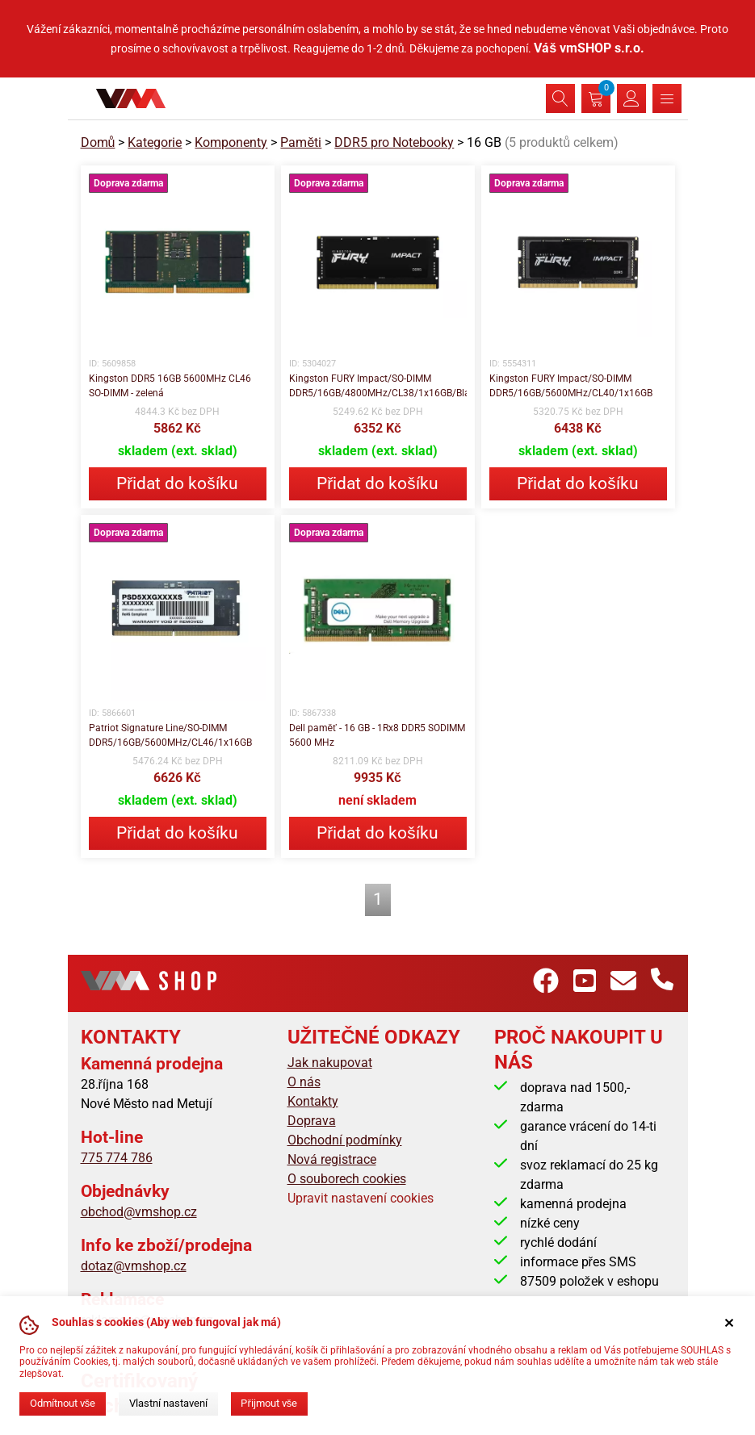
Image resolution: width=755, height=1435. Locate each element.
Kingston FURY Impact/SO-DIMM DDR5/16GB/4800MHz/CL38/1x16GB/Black (378, 386)
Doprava (311, 1120)
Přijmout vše (269, 1403)
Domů (98, 142)
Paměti (300, 142)
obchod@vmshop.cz (139, 1212)
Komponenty (231, 142)
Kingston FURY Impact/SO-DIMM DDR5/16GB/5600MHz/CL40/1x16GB (570, 386)
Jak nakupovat (329, 1062)
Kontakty (312, 1101)
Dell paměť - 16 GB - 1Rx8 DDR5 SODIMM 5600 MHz (377, 735)
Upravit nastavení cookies (360, 1198)
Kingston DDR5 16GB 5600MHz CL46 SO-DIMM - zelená (170, 386)
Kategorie (155, 142)
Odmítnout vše (62, 1403)
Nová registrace (331, 1159)
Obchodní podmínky (344, 1140)
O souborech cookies (346, 1178)
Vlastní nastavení (168, 1403)
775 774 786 (117, 1157)
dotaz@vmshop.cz (134, 1266)
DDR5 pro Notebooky (394, 142)
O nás (304, 1082)
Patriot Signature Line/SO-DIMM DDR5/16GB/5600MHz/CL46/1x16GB (170, 735)
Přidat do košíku (176, 483)
